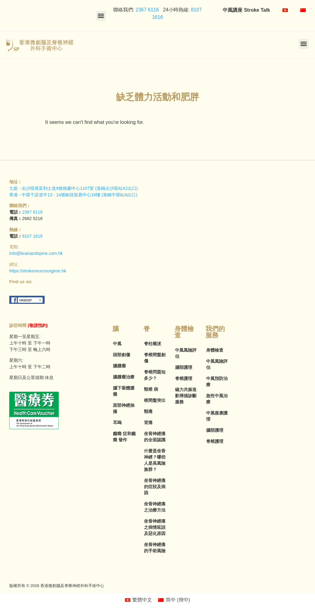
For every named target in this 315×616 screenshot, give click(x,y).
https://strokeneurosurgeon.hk (37, 270)
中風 (117, 343)
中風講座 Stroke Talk (246, 10)
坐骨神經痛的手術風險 (154, 547)
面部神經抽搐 (123, 408)
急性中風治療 (217, 398)
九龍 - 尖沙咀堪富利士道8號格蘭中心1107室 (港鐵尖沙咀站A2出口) (73, 188)
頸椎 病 (151, 389)
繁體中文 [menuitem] (142, 599)
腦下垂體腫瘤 (123, 391)
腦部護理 (183, 367)
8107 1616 (32, 236)
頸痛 (148, 411)
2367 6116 (146, 9)
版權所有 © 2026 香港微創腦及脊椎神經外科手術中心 (56, 585)
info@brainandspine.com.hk (36, 253)
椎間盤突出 (154, 400)
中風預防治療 (217, 381)
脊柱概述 (152, 343)
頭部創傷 (121, 354)
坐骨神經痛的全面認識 (154, 436)
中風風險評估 (186, 353)
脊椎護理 (183, 378)
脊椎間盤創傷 (154, 357)
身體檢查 (214, 350)
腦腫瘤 (119, 365)
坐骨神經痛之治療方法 (154, 506)
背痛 (148, 422)
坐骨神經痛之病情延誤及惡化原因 (154, 527)
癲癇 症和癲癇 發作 (124, 436)
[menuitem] (285, 10)
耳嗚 (117, 422)
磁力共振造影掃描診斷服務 (186, 395)
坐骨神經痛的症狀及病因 (154, 486)
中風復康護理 (217, 416)
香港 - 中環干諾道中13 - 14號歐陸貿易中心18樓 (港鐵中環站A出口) (73, 194)
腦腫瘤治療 (123, 376)
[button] (101, 16)
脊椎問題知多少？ (154, 375)
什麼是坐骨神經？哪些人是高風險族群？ (154, 460)
